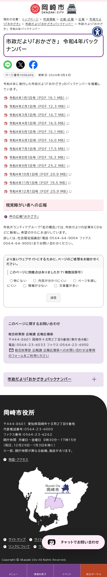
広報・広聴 (67, 19)
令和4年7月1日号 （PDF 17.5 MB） (39, 148)
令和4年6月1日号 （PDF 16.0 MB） (39, 140)
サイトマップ (17, 539)
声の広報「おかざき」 (24, 216)
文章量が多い (69, 285)
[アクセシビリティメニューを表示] (97, 31)
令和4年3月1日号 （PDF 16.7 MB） (39, 114)
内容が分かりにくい (52, 280)
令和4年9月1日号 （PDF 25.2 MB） (39, 165)
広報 (82, 19)
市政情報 (49, 19)
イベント (66, 574)
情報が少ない (38, 285)
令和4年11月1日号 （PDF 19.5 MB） (40, 182)
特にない (20, 280)
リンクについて (19, 546)
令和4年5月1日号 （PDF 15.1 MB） (39, 131)
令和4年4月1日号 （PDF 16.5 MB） (39, 123)
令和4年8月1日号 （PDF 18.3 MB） (39, 157)
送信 (53, 297)
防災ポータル (93, 574)
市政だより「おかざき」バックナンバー (49, 24)
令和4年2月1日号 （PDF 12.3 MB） (39, 106)
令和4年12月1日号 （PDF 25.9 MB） (40, 191)
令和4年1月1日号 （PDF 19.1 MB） (38, 97)
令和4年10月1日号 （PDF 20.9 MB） (40, 174)
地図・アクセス (18, 459)
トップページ (30, 19)
